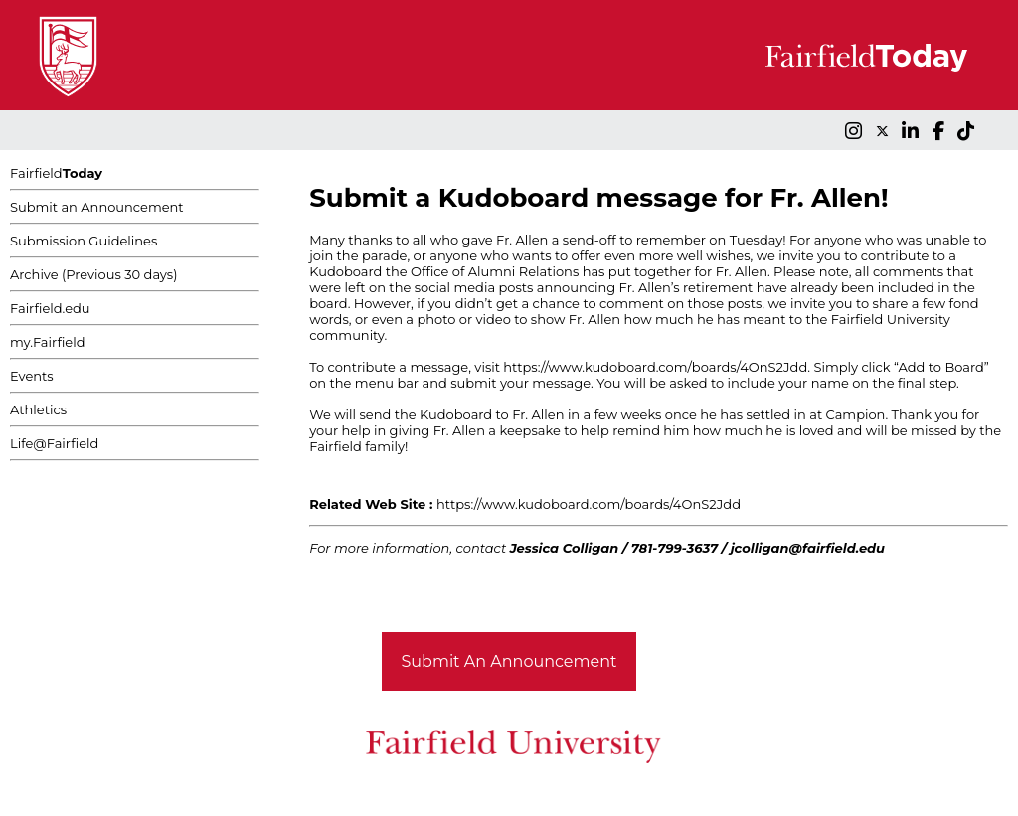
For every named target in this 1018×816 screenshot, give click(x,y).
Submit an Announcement (97, 207)
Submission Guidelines (83, 240)
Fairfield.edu (50, 308)
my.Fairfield (47, 342)
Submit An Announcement (509, 661)
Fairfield (56, 173)
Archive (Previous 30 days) (93, 274)
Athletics (38, 409)
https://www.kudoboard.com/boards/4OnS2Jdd (655, 367)
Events (32, 376)
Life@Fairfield (54, 443)
